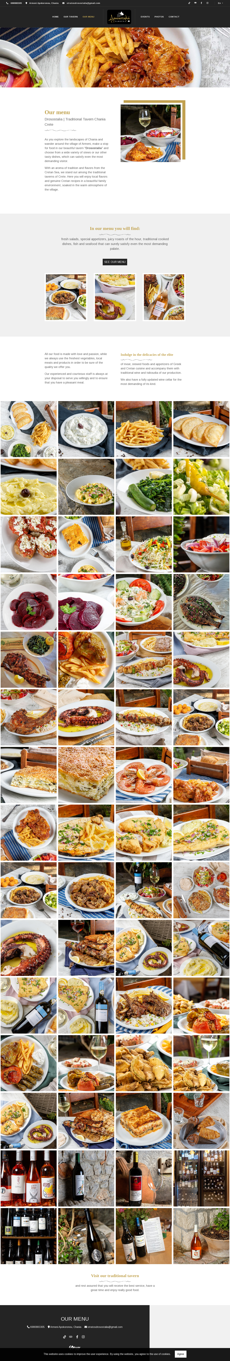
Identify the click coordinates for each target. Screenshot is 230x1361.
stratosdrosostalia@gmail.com (83, 3)
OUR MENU (88, 17)
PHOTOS (159, 17)
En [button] (219, 3)
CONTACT (174, 17)
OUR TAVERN (70, 17)
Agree (180, 1354)
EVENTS (145, 17)
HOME (55, 17)
